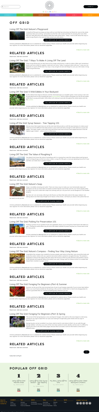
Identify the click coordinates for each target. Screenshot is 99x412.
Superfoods (24, 404)
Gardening (34, 402)
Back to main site (82, 50)
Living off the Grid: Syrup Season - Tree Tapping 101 (38, 383)
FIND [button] (91, 6)
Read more (13, 56)
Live (74, 15)
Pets (54, 404)
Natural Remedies (48, 405)
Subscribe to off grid (15, 356)
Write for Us (3, 402)
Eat (24, 15)
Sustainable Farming (36, 404)
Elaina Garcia (20, 384)
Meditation (13, 405)
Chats (11, 402)
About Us (2, 400)
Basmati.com (26, 43)
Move (90, 15)
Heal (57, 15)
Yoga (65, 402)
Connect (8, 15)
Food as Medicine (25, 405)
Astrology (13, 404)
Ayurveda (45, 402)
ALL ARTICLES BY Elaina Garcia (58, 71)
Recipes (23, 402)
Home (55, 405)
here (50, 45)
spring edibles (56, 96)
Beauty (55, 402)
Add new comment (22, 56)
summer (30, 99)
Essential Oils (46, 404)
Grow (40, 15)
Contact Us (3, 403)
